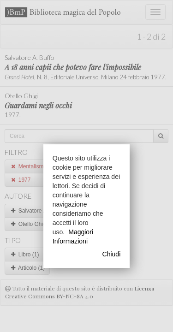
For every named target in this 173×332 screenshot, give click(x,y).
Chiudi (111, 254)
